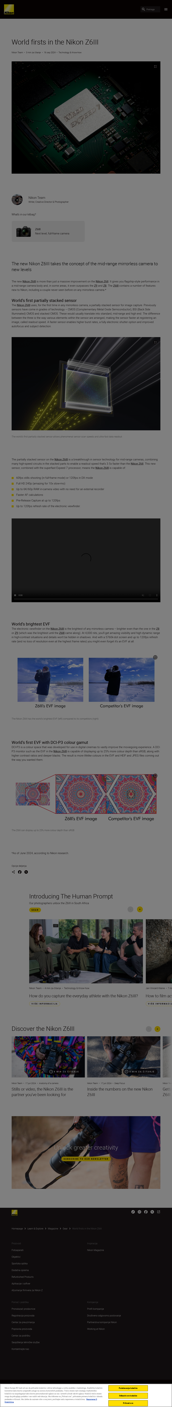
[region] (86, 1395)
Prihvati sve (128, 1403)
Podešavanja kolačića (128, 1388)
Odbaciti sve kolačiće (128, 1395)
